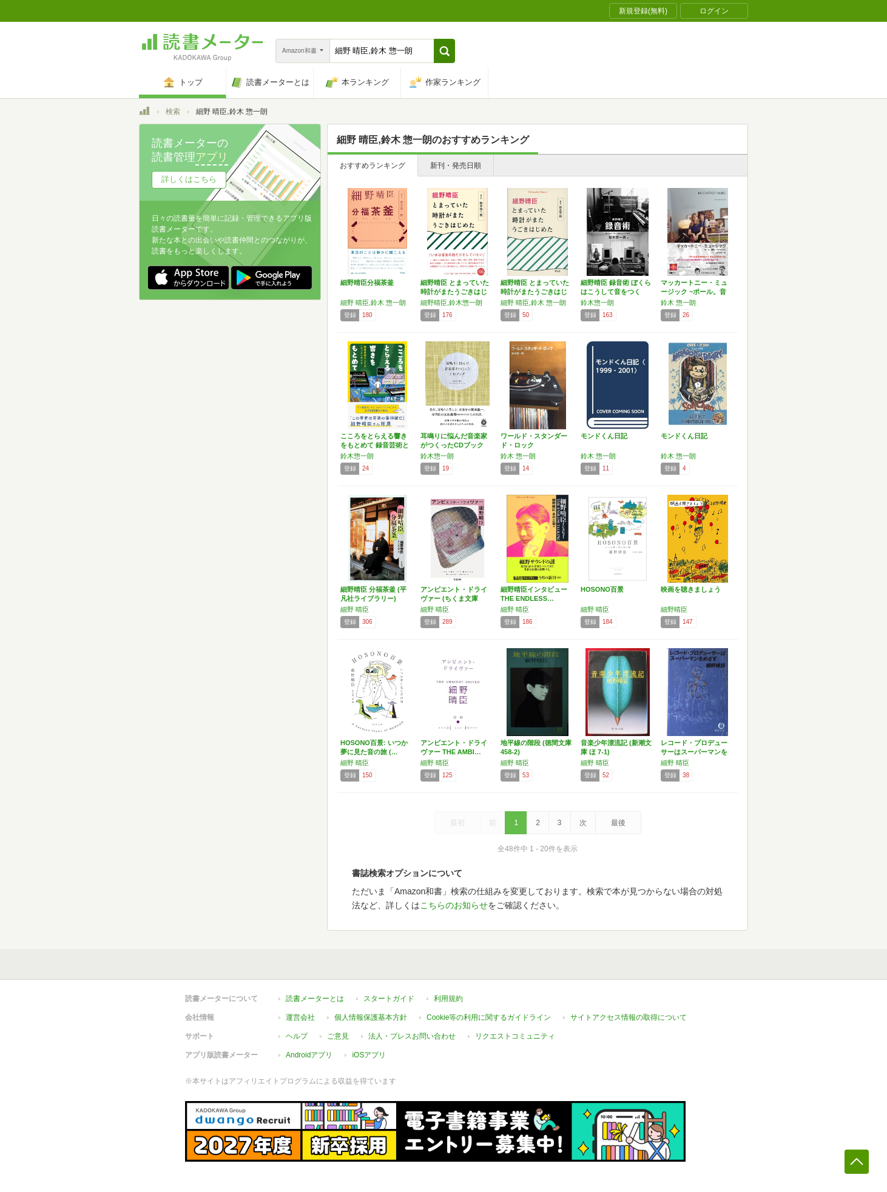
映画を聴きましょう (691, 589)
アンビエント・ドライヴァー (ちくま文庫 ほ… (453, 598)
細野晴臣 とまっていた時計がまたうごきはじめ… (535, 291)
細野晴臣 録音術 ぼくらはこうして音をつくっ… (616, 291)
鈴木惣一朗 (597, 302)
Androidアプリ (309, 1055)
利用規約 (448, 998)
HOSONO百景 (602, 589)
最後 (618, 823)
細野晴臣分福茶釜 (367, 282)
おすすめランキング (372, 165)
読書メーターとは (315, 998)
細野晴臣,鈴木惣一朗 (451, 302)
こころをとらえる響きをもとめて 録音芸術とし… (374, 445)
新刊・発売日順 (455, 165)
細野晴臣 (674, 609)
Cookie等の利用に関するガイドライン (489, 1017)
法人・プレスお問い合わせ (412, 1036)
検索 (173, 111)
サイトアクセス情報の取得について (628, 1017)
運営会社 (300, 1017)
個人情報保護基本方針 (370, 1017)
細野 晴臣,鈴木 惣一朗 (373, 302)
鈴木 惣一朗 (678, 302)
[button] (444, 51)
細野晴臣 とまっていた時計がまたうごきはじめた (454, 291)
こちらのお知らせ (454, 905)
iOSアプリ (369, 1055)
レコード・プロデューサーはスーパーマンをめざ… (694, 752)
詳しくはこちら (189, 179)
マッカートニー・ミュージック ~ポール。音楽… (694, 291)
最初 (457, 823)
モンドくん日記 (604, 436)
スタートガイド (388, 998)
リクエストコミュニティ (515, 1036)
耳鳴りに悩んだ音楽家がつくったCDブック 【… (453, 445)
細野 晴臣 (354, 609)
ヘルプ (297, 1036)
